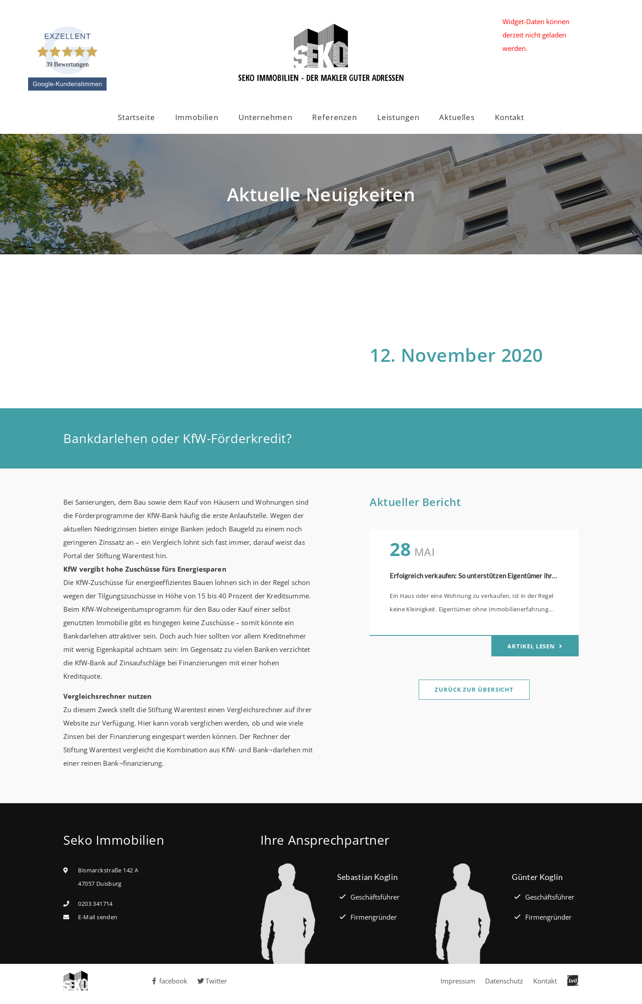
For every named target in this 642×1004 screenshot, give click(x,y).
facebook (169, 980)
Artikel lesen (532, 646)
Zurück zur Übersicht (474, 689)
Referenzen (334, 117)
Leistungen (398, 117)
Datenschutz (504, 980)
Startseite (136, 117)
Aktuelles (457, 117)
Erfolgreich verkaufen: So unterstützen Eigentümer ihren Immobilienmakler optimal (514, 576)
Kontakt (509, 117)
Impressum (457, 980)
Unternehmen (265, 117)
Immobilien (197, 117)
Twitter (212, 980)
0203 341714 (95, 904)
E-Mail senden (97, 917)
